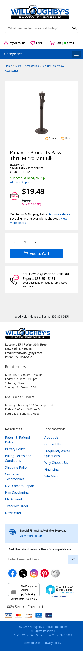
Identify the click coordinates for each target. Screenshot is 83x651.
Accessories (32, 66)
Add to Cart (36, 253)
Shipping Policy (16, 467)
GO (73, 559)
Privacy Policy (15, 449)
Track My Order (16, 506)
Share (50, 138)
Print (66, 138)
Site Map (51, 476)
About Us (51, 437)
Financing (51, 469)
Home (8, 66)
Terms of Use (31, 643)
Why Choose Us (56, 462)
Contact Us (52, 444)
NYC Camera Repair (19, 486)
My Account (13, 499)
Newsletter (13, 513)
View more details (59, 214)
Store (18, 66)
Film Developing (17, 492)
